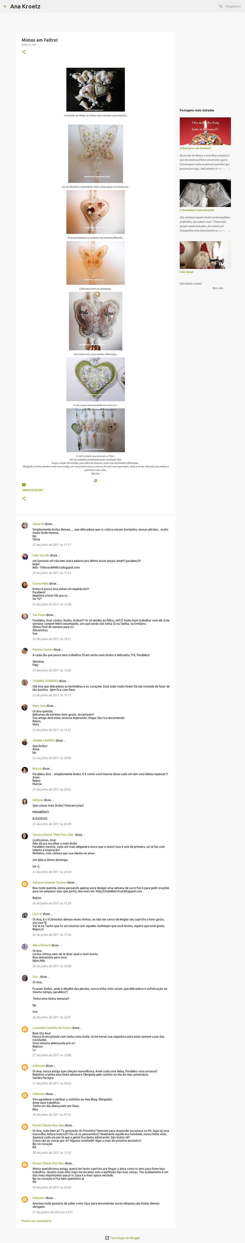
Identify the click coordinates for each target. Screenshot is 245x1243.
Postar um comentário (36, 1221)
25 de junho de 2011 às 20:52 (52, 789)
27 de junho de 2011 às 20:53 (52, 1083)
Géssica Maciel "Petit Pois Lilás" (53, 834)
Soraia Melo (40, 583)
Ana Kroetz (25, 6)
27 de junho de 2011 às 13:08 (52, 1055)
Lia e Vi (37, 914)
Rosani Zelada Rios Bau (48, 1125)
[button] (24, 52)
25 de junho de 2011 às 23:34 (52, 872)
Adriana (38, 800)
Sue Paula (39, 614)
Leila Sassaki (41, 555)
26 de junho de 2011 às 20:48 (52, 966)
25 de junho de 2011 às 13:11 (52, 639)
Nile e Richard (42, 945)
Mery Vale (39, 705)
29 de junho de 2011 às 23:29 (52, 1187)
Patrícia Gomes (43, 649)
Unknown (39, 1065)
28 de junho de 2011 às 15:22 (52, 1152)
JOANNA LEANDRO (45, 681)
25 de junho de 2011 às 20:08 (52, 758)
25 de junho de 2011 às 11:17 (52, 544)
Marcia (37, 768)
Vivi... (36, 976)
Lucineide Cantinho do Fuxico (52, 1027)
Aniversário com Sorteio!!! (195, 148)
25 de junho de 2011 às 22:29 (52, 824)
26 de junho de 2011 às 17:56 (52, 934)
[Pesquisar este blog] (223, 6)
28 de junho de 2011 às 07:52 (52, 1114)
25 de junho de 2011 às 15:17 (52, 695)
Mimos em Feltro (33, 490)
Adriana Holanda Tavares (50, 882)
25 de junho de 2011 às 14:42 (52, 670)
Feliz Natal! (186, 272)
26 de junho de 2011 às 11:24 (52, 903)
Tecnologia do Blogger (122, 1238)
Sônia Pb (38, 524)
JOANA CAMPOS (44, 740)
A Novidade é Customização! (197, 210)
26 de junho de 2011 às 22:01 (52, 1017)
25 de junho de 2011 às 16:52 (52, 729)
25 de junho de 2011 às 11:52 (52, 572)
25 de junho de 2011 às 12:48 (52, 604)
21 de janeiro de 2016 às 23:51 (53, 1212)
